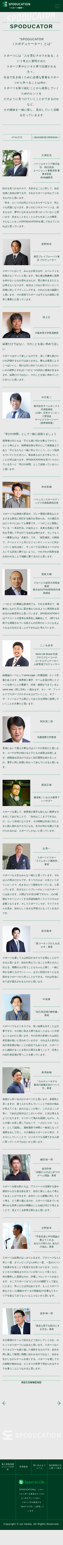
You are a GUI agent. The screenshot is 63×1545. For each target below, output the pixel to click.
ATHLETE (17, 137)
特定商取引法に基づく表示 (55, 1460)
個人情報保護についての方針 (8, 1460)
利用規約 (23, 1461)
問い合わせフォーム (39, 1460)
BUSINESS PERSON (46, 137)
